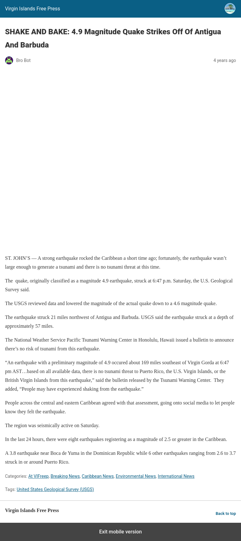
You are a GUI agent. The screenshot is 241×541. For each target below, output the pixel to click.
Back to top (226, 513)
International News (176, 476)
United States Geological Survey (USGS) (55, 489)
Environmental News (136, 476)
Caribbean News (98, 476)
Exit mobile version (120, 532)
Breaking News (65, 476)
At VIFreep (38, 476)
